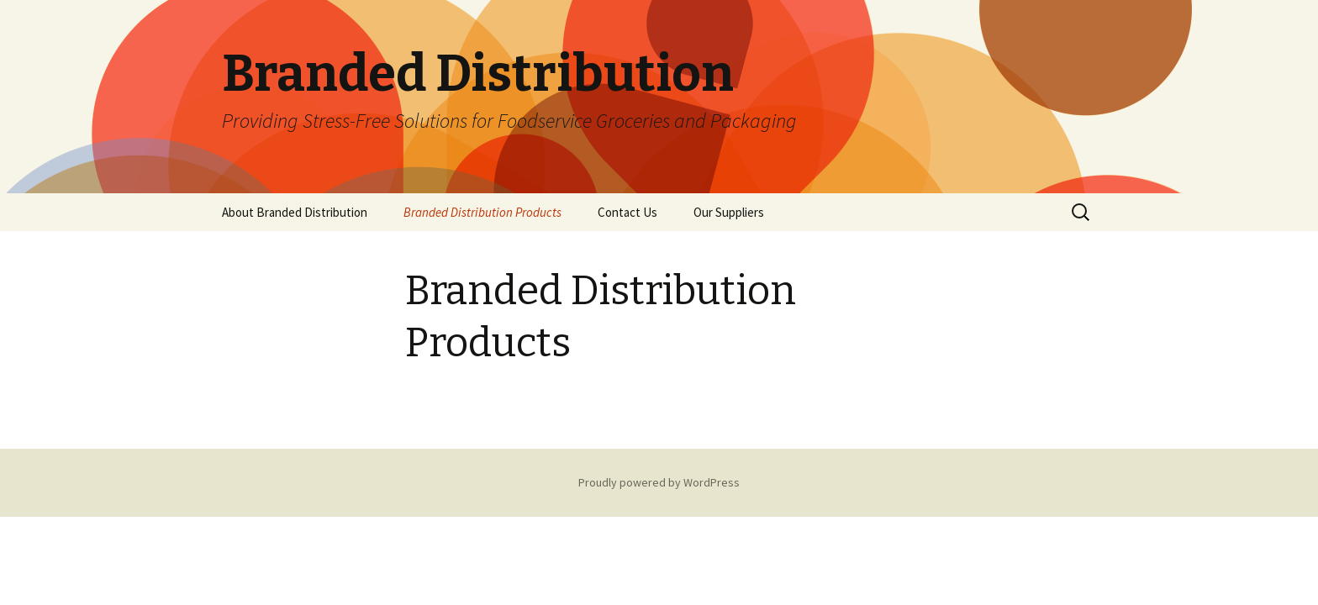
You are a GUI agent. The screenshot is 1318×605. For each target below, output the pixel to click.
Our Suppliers (728, 212)
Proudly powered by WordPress (659, 482)
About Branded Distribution (294, 212)
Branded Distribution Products (482, 212)
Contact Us (627, 212)
